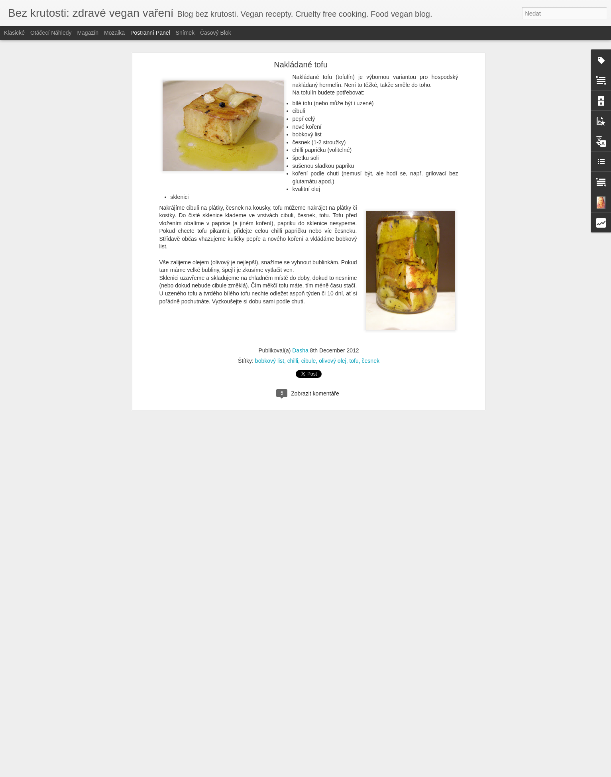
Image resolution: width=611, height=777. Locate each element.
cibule (308, 361)
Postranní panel (150, 33)
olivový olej (332, 361)
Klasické (14, 33)
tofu (353, 361)
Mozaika (114, 33)
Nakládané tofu (301, 64)
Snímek (185, 33)
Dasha (300, 350)
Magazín (87, 33)
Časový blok (215, 33)
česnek (370, 361)
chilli (292, 361)
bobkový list (269, 361)
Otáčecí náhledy (51, 33)
